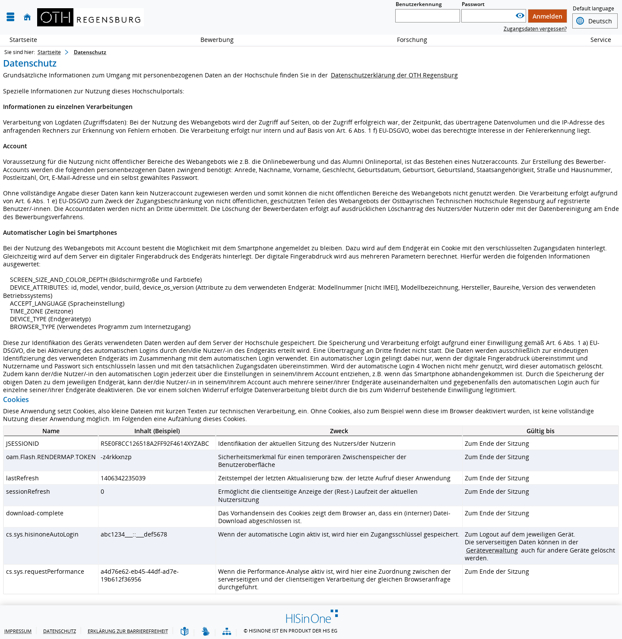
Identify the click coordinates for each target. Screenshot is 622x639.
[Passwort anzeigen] (520, 16)
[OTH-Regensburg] (90, 17)
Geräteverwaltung (492, 550)
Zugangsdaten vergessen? (535, 28)
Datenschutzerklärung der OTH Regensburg (394, 75)
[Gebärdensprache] (205, 632)
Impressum (18, 631)
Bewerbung (212, 39)
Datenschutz (59, 631)
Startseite (23, 39)
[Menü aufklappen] (10, 17)
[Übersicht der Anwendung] (226, 632)
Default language (593, 9)
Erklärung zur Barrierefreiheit (128, 631)
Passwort (473, 4)
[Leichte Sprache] (184, 632)
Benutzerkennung (419, 4)
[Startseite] (27, 17)
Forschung (407, 39)
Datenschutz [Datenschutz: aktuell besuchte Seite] (90, 52)
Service (596, 39)
